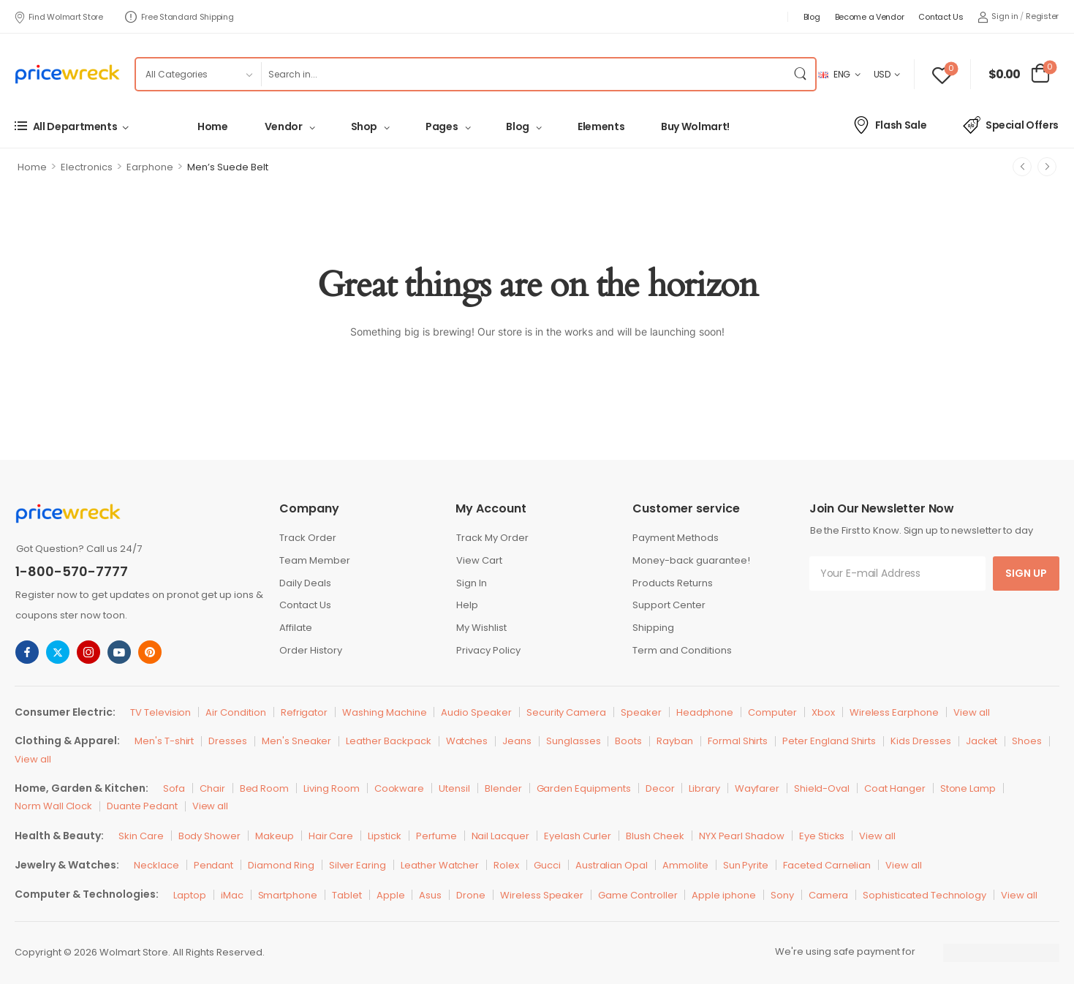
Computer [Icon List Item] (772, 712)
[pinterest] (150, 652)
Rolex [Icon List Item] (506, 865)
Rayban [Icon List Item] (675, 741)
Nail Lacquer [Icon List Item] (500, 836)
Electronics (87, 167)
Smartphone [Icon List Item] (288, 895)
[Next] (1047, 166)
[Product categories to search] (198, 74)
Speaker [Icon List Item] (641, 712)
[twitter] (57, 652)
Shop (364, 126)
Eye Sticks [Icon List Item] (822, 836)
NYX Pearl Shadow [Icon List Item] (741, 836)
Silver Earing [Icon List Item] (357, 865)
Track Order (307, 538)
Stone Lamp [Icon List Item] (968, 788)
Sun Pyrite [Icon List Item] (746, 865)
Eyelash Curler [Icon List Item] (577, 836)
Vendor (284, 126)
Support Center (669, 605)
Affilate (295, 628)
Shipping (653, 628)
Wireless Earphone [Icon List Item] (894, 712)
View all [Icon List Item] (971, 712)
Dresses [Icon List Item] (227, 741)
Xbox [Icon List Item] (823, 712)
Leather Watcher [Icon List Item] (440, 865)
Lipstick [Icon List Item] (384, 836)
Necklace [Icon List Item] (156, 865)
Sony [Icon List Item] (782, 895)
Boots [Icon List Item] (628, 741)
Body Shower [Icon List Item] (209, 836)
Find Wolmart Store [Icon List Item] (58, 17)
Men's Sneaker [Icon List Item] (296, 741)
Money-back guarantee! (691, 560)
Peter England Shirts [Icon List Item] (829, 741)
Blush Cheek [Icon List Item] (655, 836)
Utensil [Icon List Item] (454, 788)
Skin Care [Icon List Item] (141, 836)
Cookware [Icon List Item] (399, 788)
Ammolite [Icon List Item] (685, 865)
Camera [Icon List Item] (829, 895)
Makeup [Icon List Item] (274, 836)
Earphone (149, 167)
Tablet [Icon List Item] (347, 895)
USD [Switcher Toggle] (882, 74)
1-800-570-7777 (71, 571)
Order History (310, 650)
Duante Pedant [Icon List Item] (142, 806)
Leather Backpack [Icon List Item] (388, 741)
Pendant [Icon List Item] (214, 865)
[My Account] (997, 16)
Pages (442, 126)
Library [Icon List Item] (704, 788)
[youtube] (119, 652)
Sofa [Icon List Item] (174, 788)
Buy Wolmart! (695, 126)
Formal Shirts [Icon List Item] (738, 741)
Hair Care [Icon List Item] (331, 836)
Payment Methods (675, 538)
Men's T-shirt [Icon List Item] (164, 741)
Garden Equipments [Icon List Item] (584, 788)
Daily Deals (305, 583)
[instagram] (88, 652)
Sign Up (1026, 573)
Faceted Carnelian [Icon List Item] (827, 865)
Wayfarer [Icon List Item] (757, 788)
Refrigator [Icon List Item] (304, 712)
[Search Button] (800, 74)
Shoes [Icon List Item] (1027, 741)
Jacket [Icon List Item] (982, 741)
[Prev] (1022, 166)
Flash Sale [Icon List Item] (889, 125)
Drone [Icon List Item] (470, 895)
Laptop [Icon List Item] (189, 895)
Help (467, 605)
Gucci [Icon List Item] (547, 865)
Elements (601, 126)
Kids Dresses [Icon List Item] (920, 741)
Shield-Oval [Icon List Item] (822, 788)
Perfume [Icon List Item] (436, 836)
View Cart (479, 560)
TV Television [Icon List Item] (160, 712)
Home (212, 126)
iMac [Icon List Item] (232, 895)
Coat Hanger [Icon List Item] (894, 788)
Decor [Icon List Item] (660, 788)
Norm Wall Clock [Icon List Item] (53, 806)
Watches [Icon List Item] (467, 741)
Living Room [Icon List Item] (331, 788)
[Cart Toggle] (1019, 74)
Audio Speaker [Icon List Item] (476, 712)
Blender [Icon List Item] (503, 788)
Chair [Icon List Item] (212, 788)
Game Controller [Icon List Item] (637, 895)
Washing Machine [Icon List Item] (384, 712)
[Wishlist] (942, 74)
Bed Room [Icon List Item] (265, 788)
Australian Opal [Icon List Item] (611, 865)
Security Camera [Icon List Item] (566, 712)
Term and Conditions (682, 650)
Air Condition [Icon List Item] (235, 712)
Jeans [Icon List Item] (517, 741)
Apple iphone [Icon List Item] (723, 895)
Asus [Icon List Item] (430, 895)
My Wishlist (481, 628)
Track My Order (492, 538)
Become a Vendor (869, 16)
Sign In (471, 583)
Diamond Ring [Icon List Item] (281, 865)
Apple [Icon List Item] (391, 895)
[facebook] (27, 652)
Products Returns (672, 583)
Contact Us (940, 16)
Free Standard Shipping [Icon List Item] (179, 17)
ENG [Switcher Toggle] (834, 74)
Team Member (314, 560)
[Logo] (67, 74)
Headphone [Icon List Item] (705, 712)
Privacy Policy (488, 650)
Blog (811, 16)
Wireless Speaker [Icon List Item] (541, 895)
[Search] (523, 74)
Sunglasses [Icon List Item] (573, 741)
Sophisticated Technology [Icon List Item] (924, 895)
